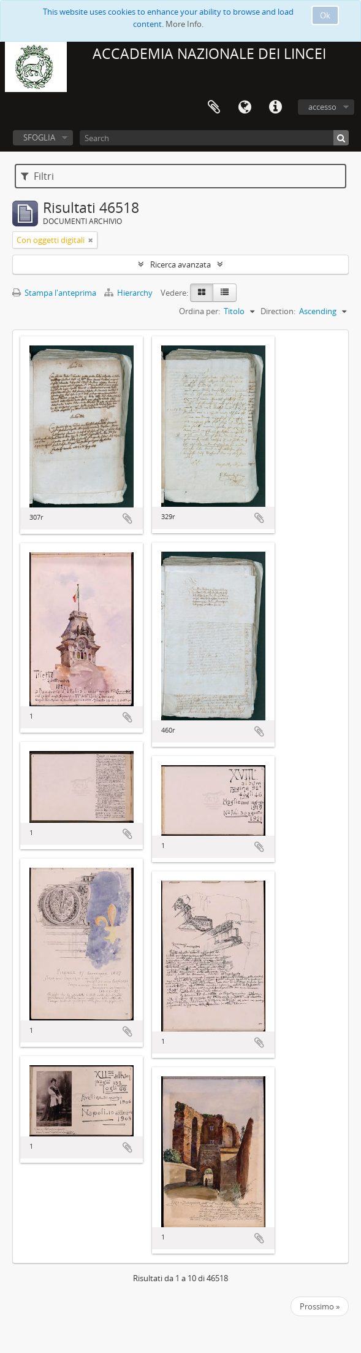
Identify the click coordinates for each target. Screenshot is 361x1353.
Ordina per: (199, 311)
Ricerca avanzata (180, 264)
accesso (322, 106)
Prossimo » (320, 1306)
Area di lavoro (214, 107)
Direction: (277, 311)
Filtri (37, 176)
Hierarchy (129, 292)
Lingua (244, 107)
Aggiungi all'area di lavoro (127, 518)
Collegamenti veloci (275, 107)
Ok (325, 15)
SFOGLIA (39, 137)
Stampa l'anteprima (54, 292)
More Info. (184, 23)
